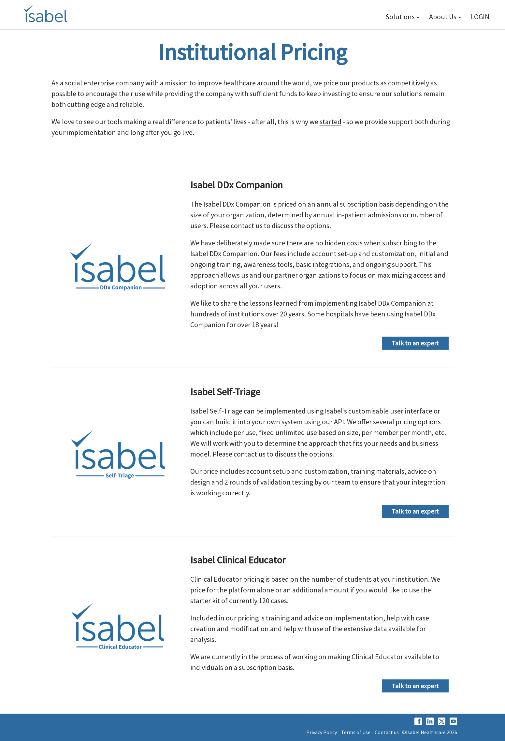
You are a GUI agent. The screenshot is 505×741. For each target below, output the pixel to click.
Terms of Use (355, 732)
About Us (445, 16)
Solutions (402, 16)
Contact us (387, 732)
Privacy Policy (321, 732)
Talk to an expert (415, 343)
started (330, 121)
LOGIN (480, 16)
